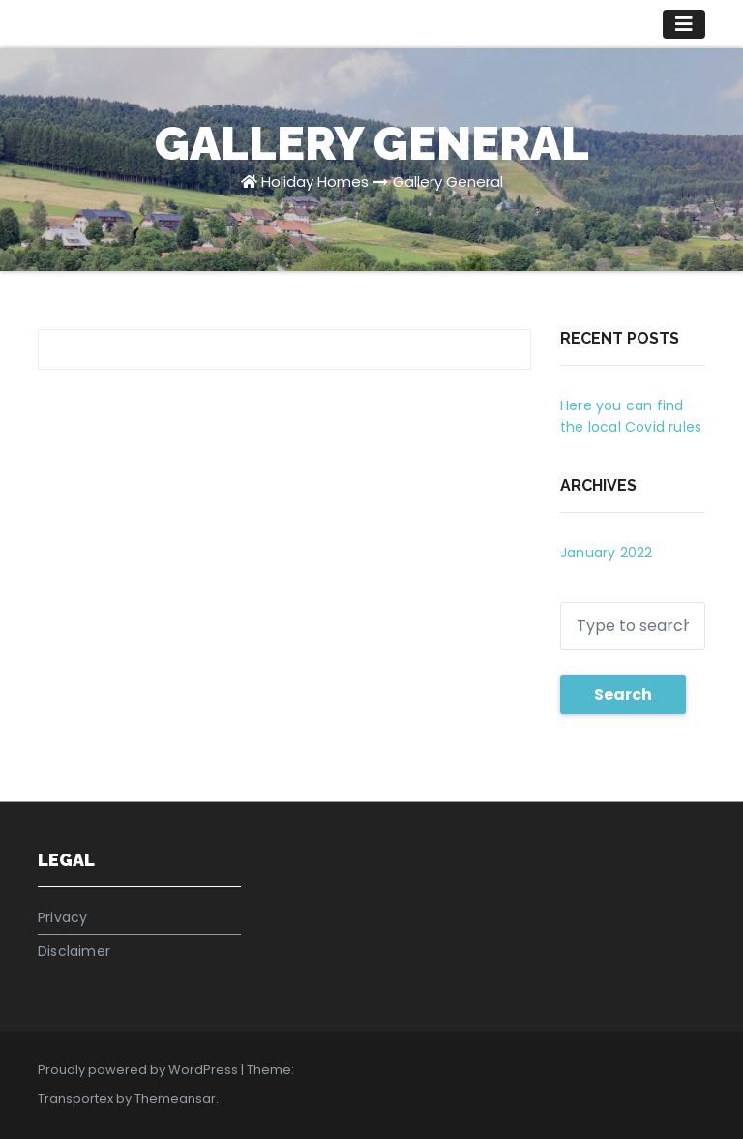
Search (623, 694)
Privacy (62, 917)
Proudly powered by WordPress (139, 1070)
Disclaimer (74, 951)
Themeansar (175, 1099)
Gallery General (448, 181)
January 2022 (606, 552)
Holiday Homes (315, 181)
